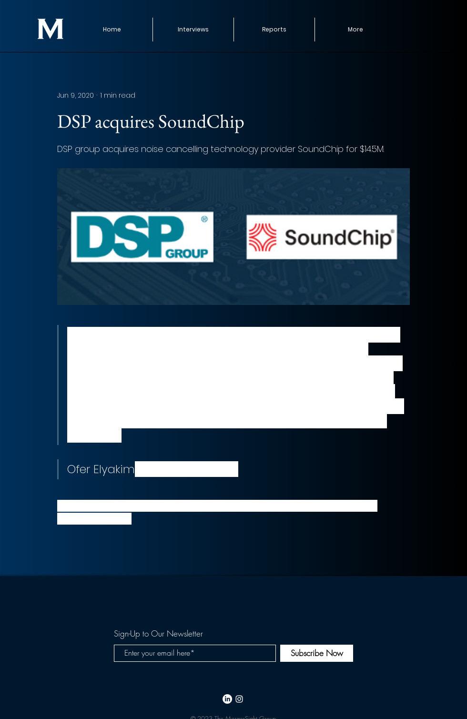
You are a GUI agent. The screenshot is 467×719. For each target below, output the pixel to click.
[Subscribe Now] (316, 653)
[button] (274, 29)
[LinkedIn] (227, 699)
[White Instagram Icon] (239, 699)
